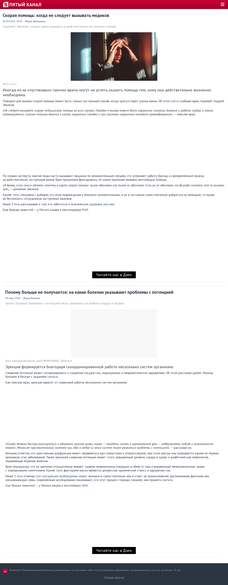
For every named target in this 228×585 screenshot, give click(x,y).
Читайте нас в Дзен (114, 274)
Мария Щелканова (35, 21)
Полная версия (114, 578)
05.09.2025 (9, 21)
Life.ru (174, 101)
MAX (85, 210)
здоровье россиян (101, 204)
